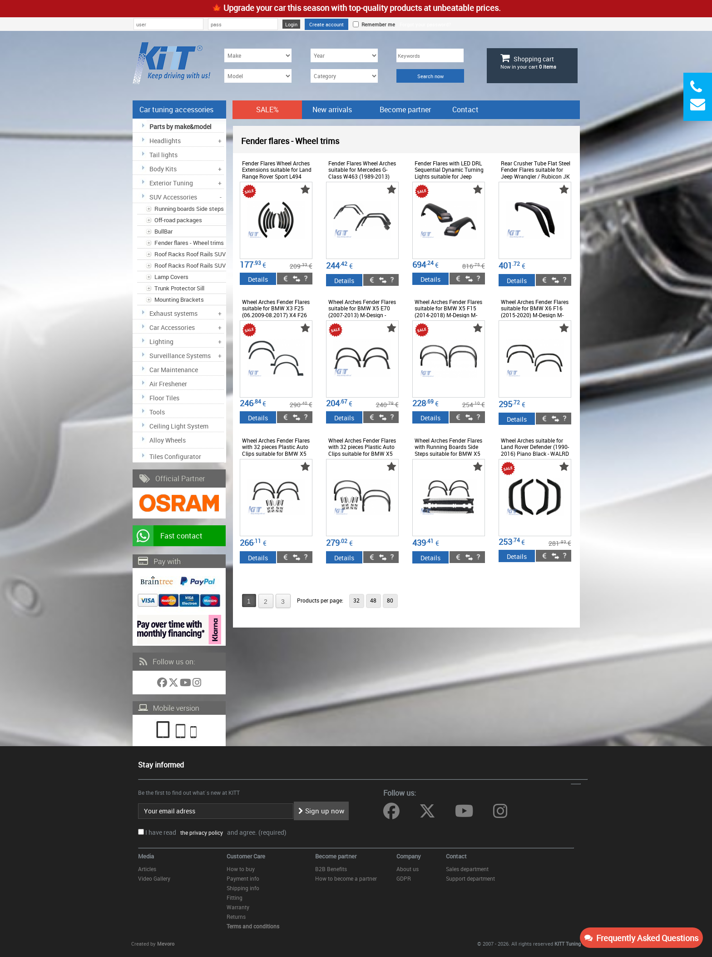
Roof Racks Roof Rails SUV (190, 254)
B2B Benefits (331, 868)
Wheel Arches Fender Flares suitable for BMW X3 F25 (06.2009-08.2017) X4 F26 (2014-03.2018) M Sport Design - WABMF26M (276, 315)
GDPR (403, 878)
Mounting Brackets (179, 299)
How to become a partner (346, 878)
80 (390, 600)
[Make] (258, 55)
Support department (470, 878)
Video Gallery (154, 878)
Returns (236, 916)
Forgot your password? (425, 24)
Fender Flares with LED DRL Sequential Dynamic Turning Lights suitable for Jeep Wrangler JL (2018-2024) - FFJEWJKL (449, 176)
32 (356, 600)
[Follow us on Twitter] (174, 684)
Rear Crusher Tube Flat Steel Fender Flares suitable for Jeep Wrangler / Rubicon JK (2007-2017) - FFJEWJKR (535, 173)
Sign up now (321, 810)
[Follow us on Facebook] (162, 684)
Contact (465, 110)
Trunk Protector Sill (179, 288)
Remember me (377, 24)
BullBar (163, 231)
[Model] (258, 76)
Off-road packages (178, 220)
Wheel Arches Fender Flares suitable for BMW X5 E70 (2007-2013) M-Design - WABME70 (362, 311)
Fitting (234, 897)
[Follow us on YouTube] (186, 684)
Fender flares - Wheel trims (189, 243)
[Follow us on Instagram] (197, 684)
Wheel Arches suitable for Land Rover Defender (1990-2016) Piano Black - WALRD (535, 447)
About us (407, 868)
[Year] (344, 55)
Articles (147, 868)
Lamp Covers (171, 277)
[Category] (344, 76)
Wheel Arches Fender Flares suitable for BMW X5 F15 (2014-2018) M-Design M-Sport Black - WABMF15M (448, 311)
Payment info (243, 878)
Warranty (238, 907)
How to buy (241, 868)
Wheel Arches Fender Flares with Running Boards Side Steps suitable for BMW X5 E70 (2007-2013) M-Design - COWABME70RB (449, 453)
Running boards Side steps (189, 208)
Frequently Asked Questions (641, 937)
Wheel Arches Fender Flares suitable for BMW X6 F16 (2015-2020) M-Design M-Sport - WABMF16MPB (535, 311)
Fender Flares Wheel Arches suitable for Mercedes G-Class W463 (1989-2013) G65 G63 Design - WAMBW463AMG (362, 176)
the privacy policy (200, 832)
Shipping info (243, 888)
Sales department (467, 868)
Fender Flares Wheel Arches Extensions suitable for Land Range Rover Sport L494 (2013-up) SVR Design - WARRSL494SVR (277, 176)
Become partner (405, 110)
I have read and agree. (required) (216, 832)
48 (373, 600)
